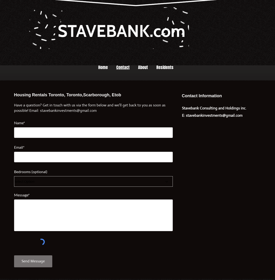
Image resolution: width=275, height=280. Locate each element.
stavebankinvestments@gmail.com (68, 110)
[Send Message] (33, 261)
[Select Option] (93, 181)
